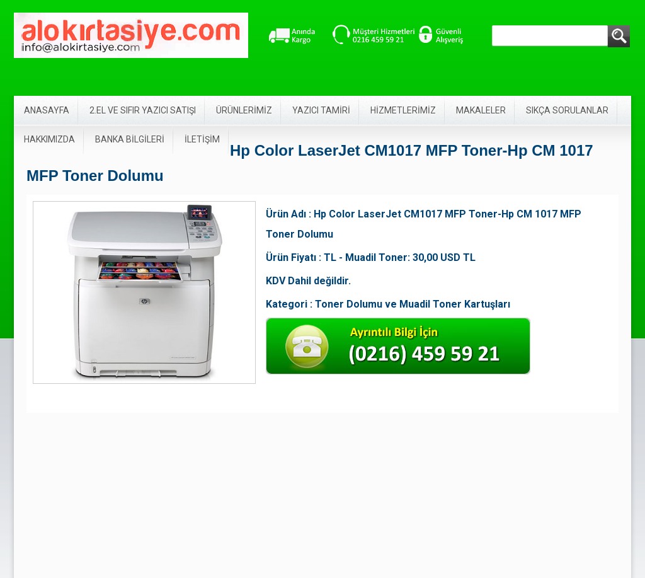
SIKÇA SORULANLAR (567, 110)
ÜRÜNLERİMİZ (244, 110)
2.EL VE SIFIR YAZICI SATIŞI (142, 110)
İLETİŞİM (202, 139)
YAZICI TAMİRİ (321, 110)
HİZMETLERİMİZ (403, 110)
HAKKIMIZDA (49, 139)
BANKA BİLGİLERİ (129, 139)
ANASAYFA (46, 110)
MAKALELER (481, 110)
